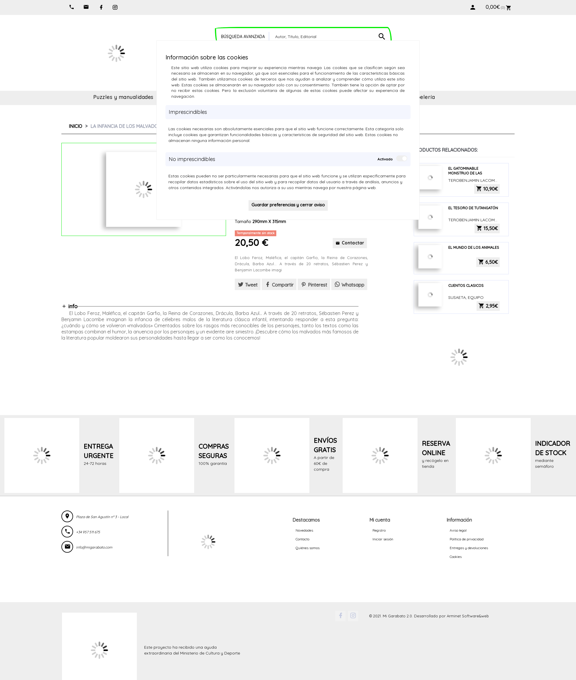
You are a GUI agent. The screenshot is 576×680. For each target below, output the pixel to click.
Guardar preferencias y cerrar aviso (288, 205)
